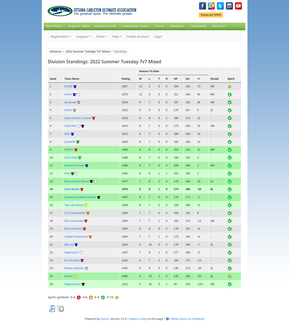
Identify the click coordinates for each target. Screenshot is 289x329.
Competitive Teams (135, 26)
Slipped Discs (72, 284)
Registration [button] (59, 36)
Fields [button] (100, 36)
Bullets (68, 276)
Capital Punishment (76, 236)
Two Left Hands (73, 205)
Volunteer (177, 26)
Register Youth (105, 26)
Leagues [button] (82, 36)
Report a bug (138, 319)
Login (158, 36)
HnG (67, 173)
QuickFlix (70, 141)
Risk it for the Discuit (76, 181)
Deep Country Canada (77, 118)
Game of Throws (74, 165)
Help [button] (115, 36)
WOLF (68, 110)
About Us (219, 26)
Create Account (137, 36)
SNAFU (68, 149)
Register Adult (78, 26)
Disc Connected (74, 220)
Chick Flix (70, 125)
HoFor (68, 94)
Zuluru (104, 319)
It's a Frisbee (72, 260)
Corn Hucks (72, 189)
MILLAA (69, 244)
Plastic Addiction (74, 268)
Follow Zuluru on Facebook (187, 319)
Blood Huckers (73, 228)
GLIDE (68, 86)
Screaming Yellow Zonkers (80, 197)
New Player (54, 26)
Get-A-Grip (70, 157)
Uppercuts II (71, 252)
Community (198, 26)
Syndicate (70, 102)
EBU (67, 133)
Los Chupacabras (75, 212)
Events (160, 26)
